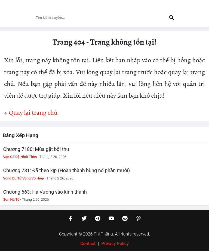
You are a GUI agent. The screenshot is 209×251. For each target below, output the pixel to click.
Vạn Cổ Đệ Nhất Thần (20, 157)
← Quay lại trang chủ (30, 112)
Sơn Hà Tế (11, 199)
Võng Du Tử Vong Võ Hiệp (23, 178)
